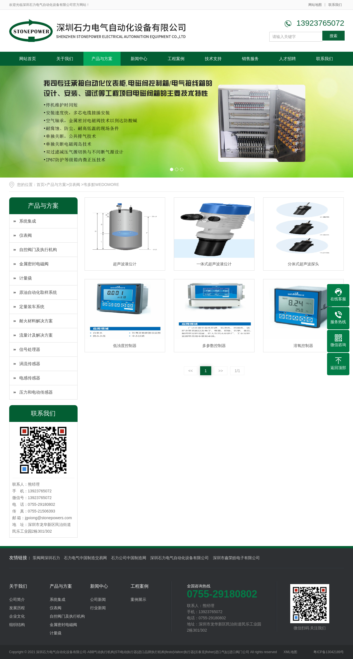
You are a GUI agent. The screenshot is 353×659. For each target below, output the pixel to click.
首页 (40, 184)
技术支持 (213, 58)
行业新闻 (98, 608)
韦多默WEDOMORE (101, 184)
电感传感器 (29, 377)
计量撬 (25, 278)
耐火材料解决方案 (36, 320)
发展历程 (17, 608)
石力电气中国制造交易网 (85, 558)
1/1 (237, 371)
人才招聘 (287, 58)
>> (220, 371)
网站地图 (315, 5)
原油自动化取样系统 (38, 292)
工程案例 (176, 58)
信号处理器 (29, 349)
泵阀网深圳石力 (46, 558)
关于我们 (64, 58)
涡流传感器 (29, 363)
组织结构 (17, 625)
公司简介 (17, 599)
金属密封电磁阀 (34, 263)
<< (190, 371)
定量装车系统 (31, 306)
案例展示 (138, 599)
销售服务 (250, 58)
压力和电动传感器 (36, 392)
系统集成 (27, 221)
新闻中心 (139, 58)
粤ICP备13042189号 (328, 652)
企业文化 (17, 616)
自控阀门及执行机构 (38, 249)
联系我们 (335, 5)
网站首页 (27, 58)
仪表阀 (74, 184)
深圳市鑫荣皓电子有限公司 (236, 558)
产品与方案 (102, 58)
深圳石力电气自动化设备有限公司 (179, 558)
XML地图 (290, 652)
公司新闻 (98, 599)
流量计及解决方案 (36, 335)
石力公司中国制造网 (128, 558)
